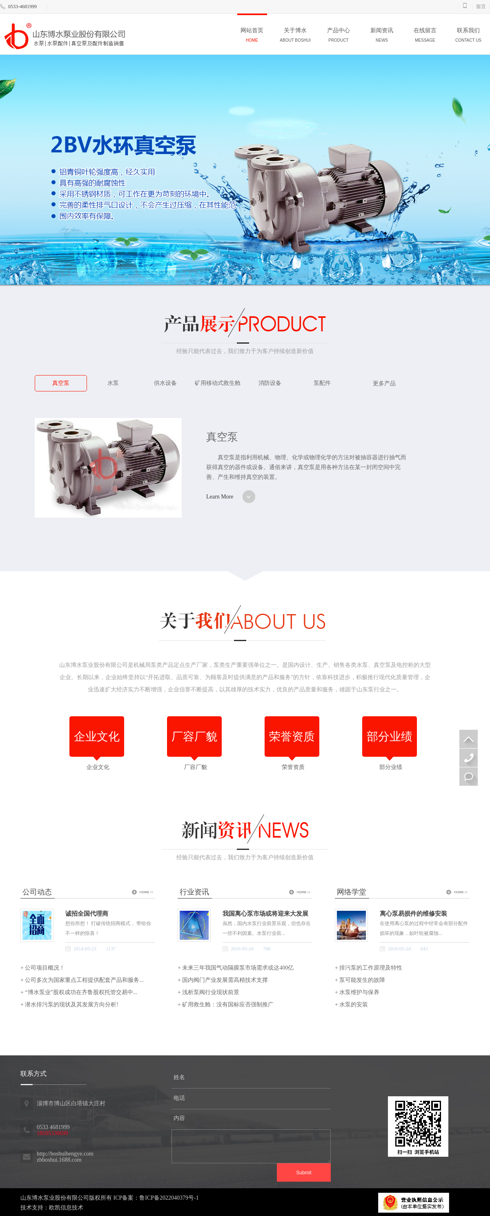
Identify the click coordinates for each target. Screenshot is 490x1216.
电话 (179, 1098)
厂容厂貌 (194, 765)
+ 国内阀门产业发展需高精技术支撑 (223, 980)
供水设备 (165, 383)
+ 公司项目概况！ (42, 968)
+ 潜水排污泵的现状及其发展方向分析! (69, 1004)
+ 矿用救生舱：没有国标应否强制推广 (226, 1004)
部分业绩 (389, 765)
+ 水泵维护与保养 (357, 992)
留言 (481, 6)
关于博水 (295, 36)
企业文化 (96, 765)
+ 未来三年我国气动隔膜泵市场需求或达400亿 (236, 968)
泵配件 (322, 383)
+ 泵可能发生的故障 (360, 980)
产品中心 (338, 36)
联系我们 (468, 36)
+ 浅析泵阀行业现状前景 (208, 992)
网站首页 (252, 36)
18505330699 (468, 758)
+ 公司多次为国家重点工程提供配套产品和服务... (82, 980)
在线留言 (425, 36)
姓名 (179, 1077)
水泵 (113, 383)
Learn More (219, 497)
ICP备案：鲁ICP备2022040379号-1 (156, 1198)
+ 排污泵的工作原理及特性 (368, 968)
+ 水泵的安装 (351, 1004)
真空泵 (60, 383)
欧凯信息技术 (66, 1208)
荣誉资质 (292, 765)
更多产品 (384, 383)
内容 (179, 1118)
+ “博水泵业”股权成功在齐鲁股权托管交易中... (78, 992)
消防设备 (269, 383)
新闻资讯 (381, 36)
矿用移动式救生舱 (218, 383)
